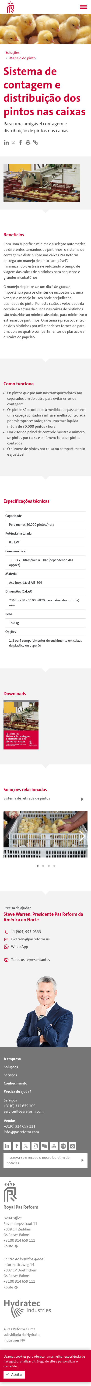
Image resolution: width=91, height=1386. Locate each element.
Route (8, 1246)
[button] (83, 8)
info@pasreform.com (21, 1131)
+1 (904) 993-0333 (26, 931)
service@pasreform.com (24, 1111)
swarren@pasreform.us (30, 939)
